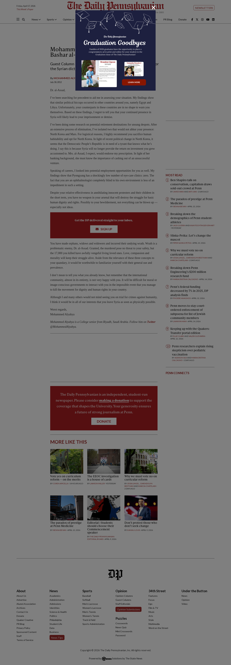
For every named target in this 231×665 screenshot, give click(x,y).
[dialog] (115, 332)
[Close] (154, 7)
